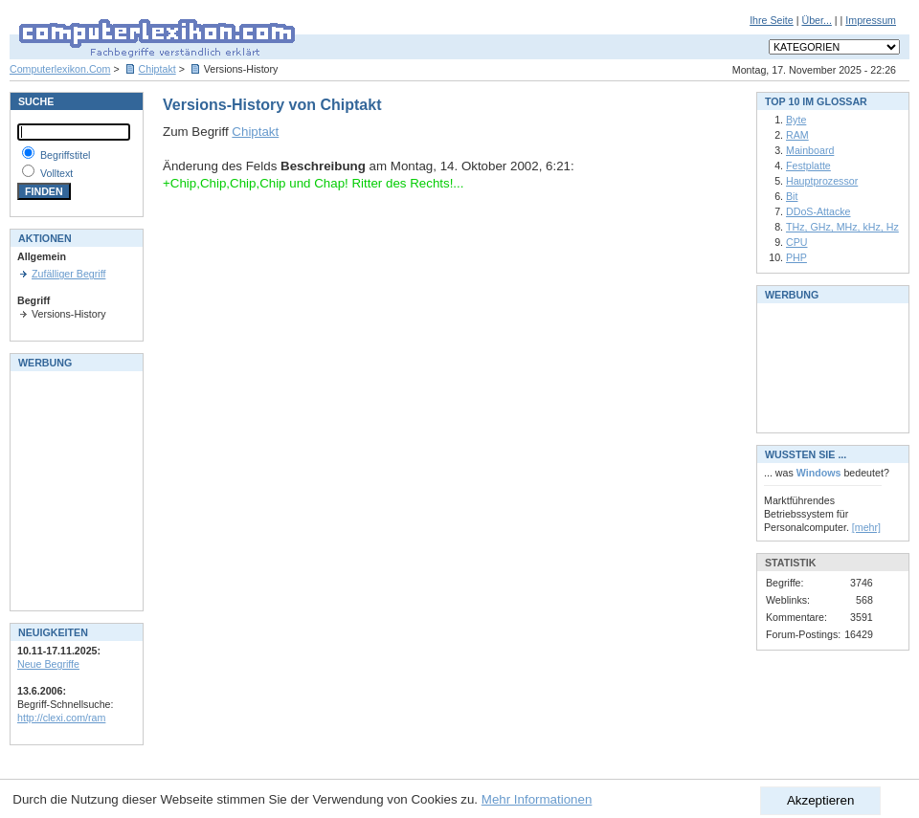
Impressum (870, 20)
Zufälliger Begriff (68, 273)
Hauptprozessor (822, 181)
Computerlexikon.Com (60, 69)
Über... (816, 20)
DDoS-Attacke (818, 211)
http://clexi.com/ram (61, 717)
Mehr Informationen (537, 799)
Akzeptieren (820, 800)
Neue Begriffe (48, 664)
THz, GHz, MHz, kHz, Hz (842, 226)
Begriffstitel (65, 155)
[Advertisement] (74, 489)
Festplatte (808, 165)
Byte (796, 119)
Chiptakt (157, 69)
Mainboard (810, 150)
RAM (797, 135)
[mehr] (866, 527)
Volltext (56, 173)
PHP (796, 257)
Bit (791, 196)
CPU (797, 242)
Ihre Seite (772, 20)
